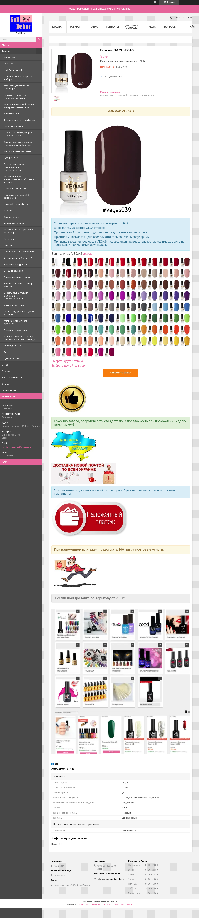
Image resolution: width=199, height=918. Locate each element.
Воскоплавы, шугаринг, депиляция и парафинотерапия (16, 295)
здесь (87, 253)
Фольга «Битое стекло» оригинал (16, 322)
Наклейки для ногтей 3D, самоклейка (16, 196)
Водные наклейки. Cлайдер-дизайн (18, 285)
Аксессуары (10, 238)
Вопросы (170, 26)
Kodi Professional (13, 70)
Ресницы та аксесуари (15, 330)
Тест (6, 352)
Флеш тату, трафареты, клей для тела (19, 313)
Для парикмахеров (14, 305)
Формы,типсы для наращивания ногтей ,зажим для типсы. (19, 179)
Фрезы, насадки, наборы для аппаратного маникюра (19, 106)
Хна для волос (11, 216)
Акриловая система (14, 223)
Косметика (9, 57)
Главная (57, 26)
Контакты (112, 26)
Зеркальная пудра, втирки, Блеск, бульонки (18, 134)
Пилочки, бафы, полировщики (19, 251)
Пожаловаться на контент (89, 905)
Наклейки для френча (15, 264)
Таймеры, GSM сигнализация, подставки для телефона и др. (19, 338)
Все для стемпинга (13, 126)
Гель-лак (8, 63)
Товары (6, 50)
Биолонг (8, 245)
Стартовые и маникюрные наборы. (18, 78)
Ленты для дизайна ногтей (18, 258)
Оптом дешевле (12, 345)
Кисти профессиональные (17, 151)
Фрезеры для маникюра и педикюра (17, 87)
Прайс (191, 26)
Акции (153, 26)
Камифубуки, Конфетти (16, 204)
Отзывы (6, 371)
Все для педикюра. (13, 270)
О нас (5, 364)
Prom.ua (113, 902)
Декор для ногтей (13, 157)
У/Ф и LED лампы (12, 113)
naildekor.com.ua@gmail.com (16, 446)
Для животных (11, 358)
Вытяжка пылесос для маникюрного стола (15, 96)
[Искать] (39, 39)
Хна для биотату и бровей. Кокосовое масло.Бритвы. (18, 143)
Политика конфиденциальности (117, 905)
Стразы (8, 210)
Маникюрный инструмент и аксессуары (18, 231)
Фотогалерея (9, 390)
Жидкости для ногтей (15, 188)
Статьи (5, 383)
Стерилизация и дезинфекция (19, 119)
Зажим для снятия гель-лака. (19, 277)
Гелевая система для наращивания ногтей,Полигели (15, 167)
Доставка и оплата (12, 377)
